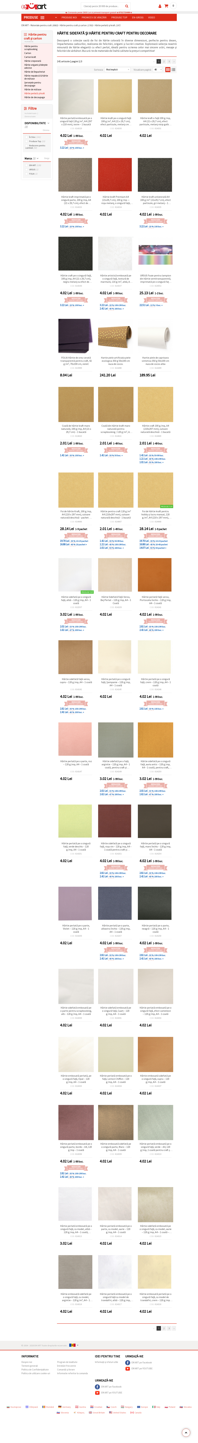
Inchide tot (29, 41)
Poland (170, 1407)
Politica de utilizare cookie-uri (35, 1373)
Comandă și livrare (66, 1369)
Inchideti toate (30, 113)
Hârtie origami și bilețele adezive (36, 66)
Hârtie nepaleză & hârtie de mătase (36, 77)
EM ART (35, 165)
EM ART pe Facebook (138, 1362)
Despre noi (26, 1362)
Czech (112, 1407)
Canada (135, 1412)
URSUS (33, 169)
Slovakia (186, 1407)
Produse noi (69, 17)
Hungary (127, 1407)
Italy (156, 1407)
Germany (64, 1407)
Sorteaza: (98, 69)
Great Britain (97, 1412)
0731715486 (124, 12)
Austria (80, 1407)
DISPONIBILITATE (35, 125)
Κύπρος (78, 1412)
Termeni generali (29, 1365)
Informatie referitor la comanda (72, 1373)
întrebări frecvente (66, 1365)
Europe (142, 1407)
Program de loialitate (67, 1362)
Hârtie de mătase (32, 89)
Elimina (46, 130)
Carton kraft (30, 57)
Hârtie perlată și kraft (34, 93)
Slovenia (63, 1412)
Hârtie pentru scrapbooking (31, 48)
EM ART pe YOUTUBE (138, 1368)
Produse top (119, 17)
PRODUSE (34, 17)
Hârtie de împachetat (34, 71)
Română (48, 1407)
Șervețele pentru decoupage (32, 84)
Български (14, 1407)
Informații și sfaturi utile (106, 1362)
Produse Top (37, 141)
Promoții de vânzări (94, 17)
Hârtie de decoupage (34, 97)
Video (151, 17)
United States (117, 1412)
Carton (27, 53)
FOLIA (33, 174)
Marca (29, 158)
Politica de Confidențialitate (35, 1369)
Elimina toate (30, 116)
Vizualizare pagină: (143, 69)
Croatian (96, 1407)
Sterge (46, 158)
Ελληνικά (31, 1407)
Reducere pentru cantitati (35, 146)
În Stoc (35, 137)
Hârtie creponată (32, 60)
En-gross (138, 17)
